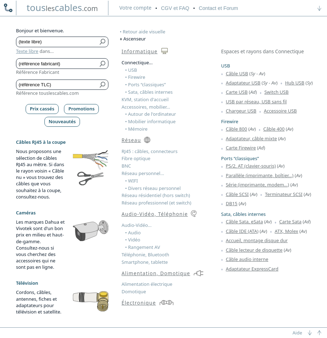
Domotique (134, 291)
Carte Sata (290, 221)
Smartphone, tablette (145, 262)
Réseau (131, 140)
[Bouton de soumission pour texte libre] (103, 42)
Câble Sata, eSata (244, 221)
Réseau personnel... (143, 173)
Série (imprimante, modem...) (257, 184)
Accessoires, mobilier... (146, 107)
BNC (126, 166)
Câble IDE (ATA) (242, 231)
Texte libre (27, 51)
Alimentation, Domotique (156, 273)
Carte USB (236, 92)
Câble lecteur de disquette (254, 250)
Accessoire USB (280, 111)
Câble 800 (236, 129)
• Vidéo (132, 239)
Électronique (139, 302)
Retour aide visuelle (144, 31)
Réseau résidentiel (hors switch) (156, 195)
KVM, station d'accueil (145, 99)
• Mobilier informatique (150, 121)
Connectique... (137, 62)
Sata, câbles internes (243, 214)
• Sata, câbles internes (149, 92)
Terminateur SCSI (283, 194)
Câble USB (237, 73)
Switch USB (276, 92)
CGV (175, 8)
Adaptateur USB (243, 83)
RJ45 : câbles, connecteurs (149, 151)
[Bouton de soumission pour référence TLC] (103, 85)
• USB (131, 70)
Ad (253, 92)
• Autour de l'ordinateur (150, 114)
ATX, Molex (286, 231)
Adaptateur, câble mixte (251, 138)
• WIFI (131, 181)
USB (225, 65)
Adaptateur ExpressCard (252, 269)
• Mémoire (136, 129)
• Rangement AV (142, 247)
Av (261, 73)
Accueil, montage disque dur (257, 240)
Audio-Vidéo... (137, 225)
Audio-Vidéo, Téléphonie (155, 214)
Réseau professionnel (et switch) (156, 203)
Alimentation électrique (147, 284)
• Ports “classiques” (145, 84)
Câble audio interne (247, 259)
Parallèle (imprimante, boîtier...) (259, 175)
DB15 (231, 203)
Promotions (82, 108)
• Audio (133, 232)
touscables (62, 7)
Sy (253, 73)
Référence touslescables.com (47, 93)
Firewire (229, 121)
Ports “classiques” (240, 158)
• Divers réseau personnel (153, 188)
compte (135, 7)
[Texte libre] (57, 42)
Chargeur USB (241, 111)
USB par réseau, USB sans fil (256, 101)
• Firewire (135, 77)
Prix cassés (42, 108)
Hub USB (294, 83)
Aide (297, 332)
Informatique (139, 51)
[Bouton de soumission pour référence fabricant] (103, 64)
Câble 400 (274, 129)
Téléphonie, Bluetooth (145, 254)
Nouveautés (62, 121)
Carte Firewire (241, 148)
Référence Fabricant (37, 72)
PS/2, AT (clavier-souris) (251, 166)
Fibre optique (136, 158)
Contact (218, 8)
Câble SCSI (237, 194)
